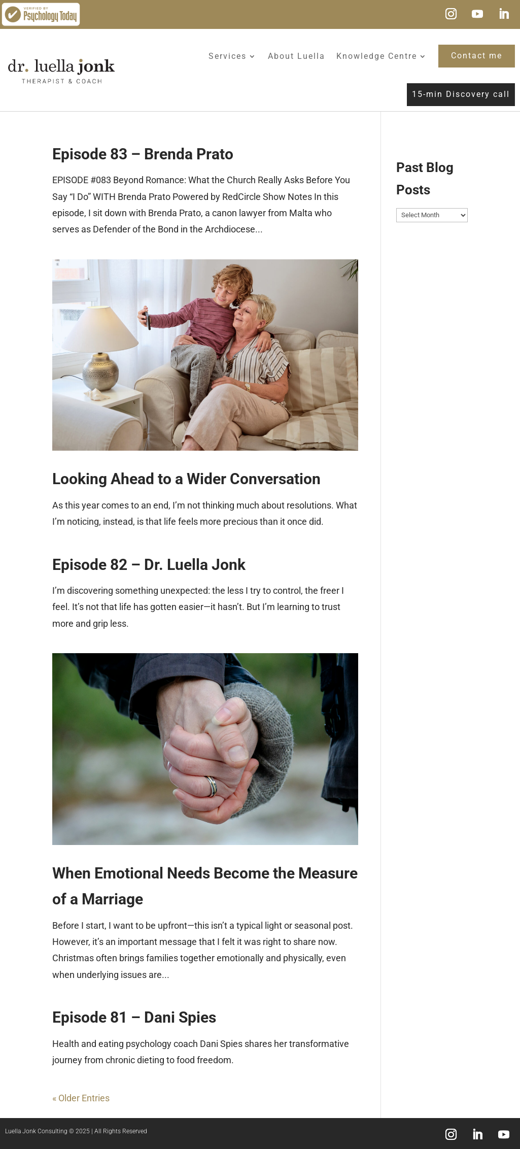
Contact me (476, 55)
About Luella (296, 56)
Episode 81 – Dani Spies (134, 1017)
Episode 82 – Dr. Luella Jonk (149, 564)
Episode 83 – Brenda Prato (142, 154)
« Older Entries (81, 1098)
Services (228, 56)
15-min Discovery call (461, 94)
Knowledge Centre (376, 56)
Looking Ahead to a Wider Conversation (186, 479)
